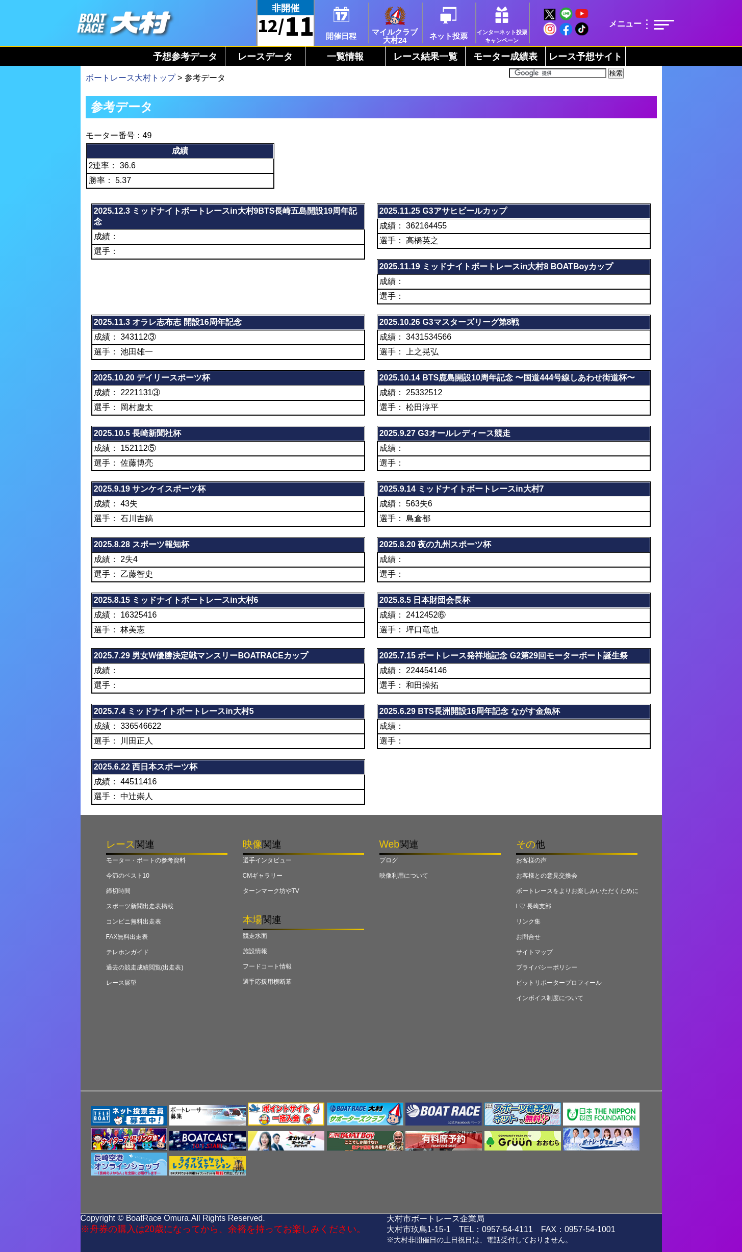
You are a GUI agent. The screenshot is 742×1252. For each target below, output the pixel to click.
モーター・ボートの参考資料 (146, 860)
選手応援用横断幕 (267, 981)
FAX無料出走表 (127, 936)
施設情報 (255, 951)
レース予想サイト (585, 57)
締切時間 (118, 891)
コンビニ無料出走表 (133, 921)
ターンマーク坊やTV (271, 891)
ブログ (388, 860)
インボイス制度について (549, 998)
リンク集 (528, 921)
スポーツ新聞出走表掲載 (139, 906)
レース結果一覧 (425, 57)
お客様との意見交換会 (546, 875)
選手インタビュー (267, 860)
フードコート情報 (267, 966)
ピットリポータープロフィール (559, 982)
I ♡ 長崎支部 (534, 906)
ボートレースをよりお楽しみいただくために (577, 891)
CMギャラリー (263, 875)
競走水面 (255, 935)
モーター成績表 (505, 57)
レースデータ (265, 57)
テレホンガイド (127, 952)
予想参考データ (185, 57)
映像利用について (403, 875)
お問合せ (528, 936)
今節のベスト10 (127, 875)
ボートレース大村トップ (130, 77)
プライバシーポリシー (546, 967)
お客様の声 (531, 860)
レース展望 (121, 982)
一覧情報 (345, 57)
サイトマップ (534, 952)
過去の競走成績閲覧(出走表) (145, 967)
